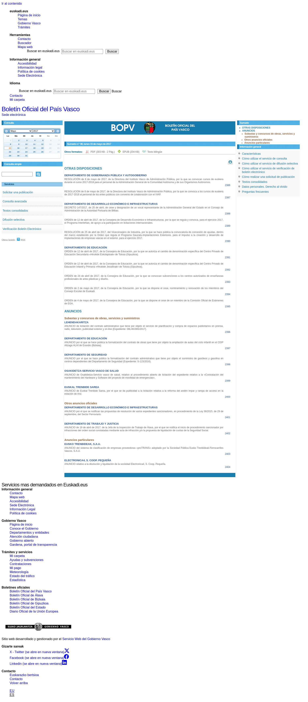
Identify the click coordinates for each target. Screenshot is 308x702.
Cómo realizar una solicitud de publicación (268, 176)
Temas (22, 19)
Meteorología (19, 572)
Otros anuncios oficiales (258, 139)
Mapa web (25, 47)
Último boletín (8, 240)
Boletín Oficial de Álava (26, 595)
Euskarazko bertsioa (24, 675)
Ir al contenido (12, 3)
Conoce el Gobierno (24, 528)
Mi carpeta (17, 99)
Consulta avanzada (15, 201)
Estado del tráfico (22, 576)
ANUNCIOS (248, 130)
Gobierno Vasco (29, 23)
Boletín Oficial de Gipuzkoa (29, 603)
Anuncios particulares (257, 142)
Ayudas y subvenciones (26, 560)
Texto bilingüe (154, 151)
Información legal (30, 67)
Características (251, 153)
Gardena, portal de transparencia (33, 544)
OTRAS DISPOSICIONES (256, 127)
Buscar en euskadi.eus (43, 51)
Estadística (17, 580)
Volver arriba (19, 683)
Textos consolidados (15, 210)
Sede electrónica (14, 114)
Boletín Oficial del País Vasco (41, 109)
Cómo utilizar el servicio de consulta (264, 158)
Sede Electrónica (30, 75)
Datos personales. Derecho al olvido (264, 186)
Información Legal (22, 509)
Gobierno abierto (22, 540)
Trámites (24, 27)
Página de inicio (29, 15)
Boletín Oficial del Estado (28, 607)
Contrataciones (20, 564)
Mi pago (15, 568)
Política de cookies (31, 71)
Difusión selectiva (14, 219)
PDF (103, 151)
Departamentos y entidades (29, 532)
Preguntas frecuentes (255, 191)
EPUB (131, 151)
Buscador (24, 43)
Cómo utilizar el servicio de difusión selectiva (270, 163)
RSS (21, 240)
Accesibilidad (27, 63)
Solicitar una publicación (18, 192)
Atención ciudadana (24, 536)
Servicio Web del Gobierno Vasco (86, 639)
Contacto (24, 39)
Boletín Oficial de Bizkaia (27, 599)
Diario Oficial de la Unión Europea (34, 611)
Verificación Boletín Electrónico (22, 229)
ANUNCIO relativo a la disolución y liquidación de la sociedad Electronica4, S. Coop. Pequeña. (115, 464)
